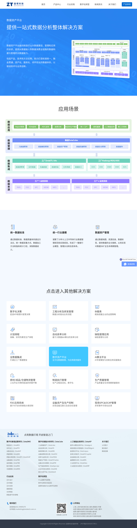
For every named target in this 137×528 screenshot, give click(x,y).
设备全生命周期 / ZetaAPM (47, 463)
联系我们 (105, 448)
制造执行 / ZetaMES (13, 445)
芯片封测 (10, 486)
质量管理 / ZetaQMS (13, 454)
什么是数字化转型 (44, 480)
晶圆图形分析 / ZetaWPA (78, 460)
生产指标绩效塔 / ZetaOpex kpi (48, 466)
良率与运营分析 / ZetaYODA (47, 457)
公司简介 (105, 445)
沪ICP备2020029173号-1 (88, 523)
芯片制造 (10, 483)
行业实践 (71, 4)
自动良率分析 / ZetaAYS (46, 448)
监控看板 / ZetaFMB (13, 463)
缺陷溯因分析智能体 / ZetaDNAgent (82, 448)
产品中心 (57, 4)
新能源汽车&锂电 (12, 495)
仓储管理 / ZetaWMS (13, 469)
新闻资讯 (98, 4)
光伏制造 (10, 492)
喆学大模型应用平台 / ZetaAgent (81, 445)
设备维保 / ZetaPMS (13, 460)
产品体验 (127, 4)
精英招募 (105, 451)
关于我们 (112, 4)
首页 (43, 4)
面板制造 (10, 489)
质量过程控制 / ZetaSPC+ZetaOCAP (18, 457)
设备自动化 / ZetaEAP (14, 451)
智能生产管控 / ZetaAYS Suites (48, 460)
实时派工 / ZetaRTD (13, 448)
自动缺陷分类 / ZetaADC (78, 457)
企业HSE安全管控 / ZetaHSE (47, 469)
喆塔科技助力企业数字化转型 (48, 486)
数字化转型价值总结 (45, 483)
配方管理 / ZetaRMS (13, 466)
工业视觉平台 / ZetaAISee (78, 463)
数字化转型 (84, 4)
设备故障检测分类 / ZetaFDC (47, 454)
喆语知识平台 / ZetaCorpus (79, 451)
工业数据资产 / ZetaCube (46, 445)
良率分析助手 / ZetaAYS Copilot (80, 454)
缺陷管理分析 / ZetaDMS (46, 451)
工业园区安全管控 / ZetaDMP (79, 466)
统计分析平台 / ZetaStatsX (47, 472)
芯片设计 (10, 480)
